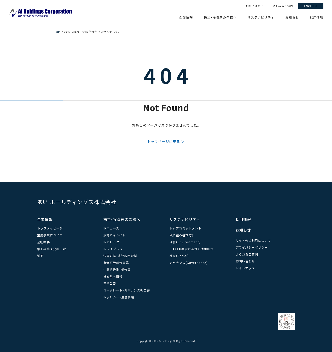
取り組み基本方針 (182, 235)
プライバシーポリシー (252, 247)
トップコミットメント (186, 228)
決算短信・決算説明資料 (120, 256)
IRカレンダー (113, 242)
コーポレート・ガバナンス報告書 (126, 290)
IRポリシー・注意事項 (118, 297)
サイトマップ (245, 268)
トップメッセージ (50, 228)
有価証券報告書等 (116, 263)
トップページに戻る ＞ (166, 141)
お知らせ (292, 17)
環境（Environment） (185, 242)
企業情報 (186, 17)
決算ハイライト (114, 235)
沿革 (40, 256)
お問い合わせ (255, 6)
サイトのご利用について (253, 240)
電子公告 (109, 283)
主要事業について (50, 235)
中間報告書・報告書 (117, 269)
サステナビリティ (261, 17)
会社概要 (43, 242)
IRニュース (111, 228)
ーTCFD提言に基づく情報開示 (192, 249)
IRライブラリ (113, 249)
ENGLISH (310, 6)
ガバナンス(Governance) (189, 263)
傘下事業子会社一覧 (51, 249)
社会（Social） (179, 256)
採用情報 (316, 17)
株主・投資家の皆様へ (220, 17)
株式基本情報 (113, 276)
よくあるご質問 (282, 6)
